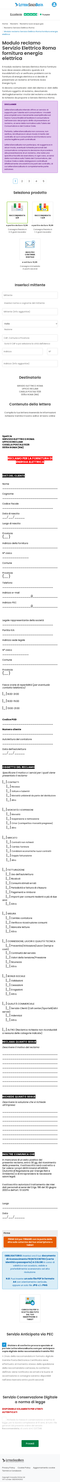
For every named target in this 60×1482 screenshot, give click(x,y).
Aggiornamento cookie (44, 1467)
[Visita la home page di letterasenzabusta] (30, 4)
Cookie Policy (24, 1467)
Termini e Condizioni (11, 1470)
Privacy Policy (8, 1467)
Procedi (30, 1443)
